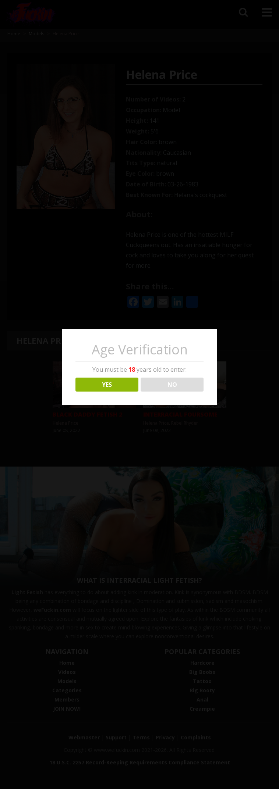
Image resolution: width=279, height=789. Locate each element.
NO (172, 385)
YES (107, 385)
